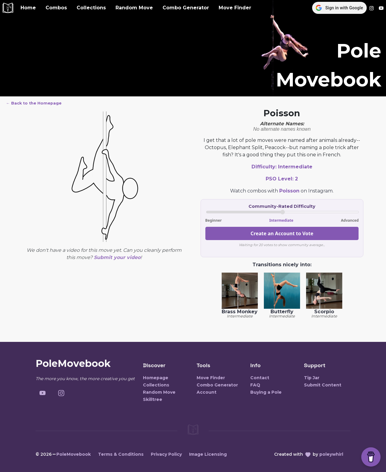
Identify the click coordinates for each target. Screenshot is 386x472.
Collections (91, 8)
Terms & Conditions (121, 454)
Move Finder (235, 8)
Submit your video (117, 257)
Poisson (289, 191)
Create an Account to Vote (282, 233)
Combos (56, 8)
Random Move (134, 8)
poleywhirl (331, 454)
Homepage (155, 377)
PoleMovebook (73, 454)
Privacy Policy (166, 454)
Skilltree (152, 399)
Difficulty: (282, 167)
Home (28, 8)
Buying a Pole (266, 392)
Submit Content (322, 385)
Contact (259, 377)
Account (207, 392)
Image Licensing (208, 454)
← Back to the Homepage (34, 103)
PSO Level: (282, 179)
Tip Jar (311, 377)
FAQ (255, 385)
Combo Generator (186, 8)
